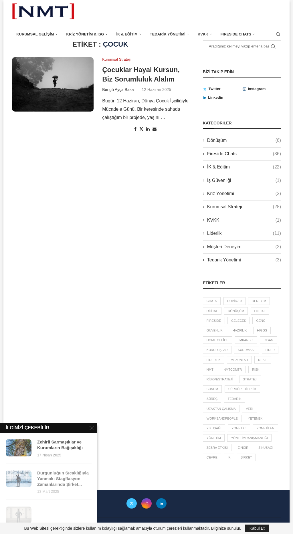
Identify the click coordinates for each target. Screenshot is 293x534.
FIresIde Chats (236, 34)
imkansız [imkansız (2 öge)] (246, 340)
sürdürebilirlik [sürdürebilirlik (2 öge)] (242, 389)
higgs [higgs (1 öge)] (262, 330)
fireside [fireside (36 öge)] (214, 320)
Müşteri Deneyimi (244, 247)
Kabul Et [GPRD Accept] (257, 528)
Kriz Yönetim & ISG (85, 34)
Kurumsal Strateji (244, 207)
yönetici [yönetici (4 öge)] (238, 428)
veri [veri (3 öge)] (249, 408)
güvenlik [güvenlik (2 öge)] (215, 330)
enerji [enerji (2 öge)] (260, 311)
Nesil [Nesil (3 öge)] (262, 360)
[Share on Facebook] (135, 129)
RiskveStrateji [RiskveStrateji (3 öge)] (220, 379)
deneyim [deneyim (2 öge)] (259, 301)
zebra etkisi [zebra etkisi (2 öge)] (217, 447)
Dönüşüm (244, 140)
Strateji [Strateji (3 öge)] (250, 379)
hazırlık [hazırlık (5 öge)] (240, 330)
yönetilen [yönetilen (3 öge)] (265, 428)
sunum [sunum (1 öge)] (212, 389)
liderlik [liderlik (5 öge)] (214, 360)
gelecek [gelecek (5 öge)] (238, 320)
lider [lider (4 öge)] (270, 350)
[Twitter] (222, 89)
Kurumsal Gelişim (35, 34)
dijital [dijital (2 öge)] (212, 311)
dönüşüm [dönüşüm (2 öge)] (236, 311)
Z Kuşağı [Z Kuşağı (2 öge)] (265, 447)
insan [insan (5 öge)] (268, 340)
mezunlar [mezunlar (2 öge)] (239, 360)
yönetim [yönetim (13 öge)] (214, 438)
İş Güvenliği (244, 180)
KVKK (203, 34)
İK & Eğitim (126, 34)
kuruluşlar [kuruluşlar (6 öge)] (217, 350)
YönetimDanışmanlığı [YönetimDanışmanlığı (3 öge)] (249, 438)
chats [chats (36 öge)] (212, 301)
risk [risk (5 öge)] (256, 369)
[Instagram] (262, 89)
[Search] (278, 34)
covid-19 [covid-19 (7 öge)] (234, 301)
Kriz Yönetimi (244, 193)
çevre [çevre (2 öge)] (212, 457)
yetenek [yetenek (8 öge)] (255, 418)
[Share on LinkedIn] (148, 129)
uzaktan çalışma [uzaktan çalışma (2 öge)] (221, 408)
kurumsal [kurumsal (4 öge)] (246, 350)
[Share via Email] (155, 129)
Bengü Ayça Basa (118, 89)
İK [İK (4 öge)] (228, 457)
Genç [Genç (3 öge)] (260, 320)
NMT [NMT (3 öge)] (210, 369)
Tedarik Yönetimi (167, 34)
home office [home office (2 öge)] (217, 340)
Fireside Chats (244, 154)
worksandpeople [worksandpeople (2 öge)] (222, 418)
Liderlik (244, 233)
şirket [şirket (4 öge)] (246, 457)
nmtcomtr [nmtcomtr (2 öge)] (232, 369)
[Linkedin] (222, 97)
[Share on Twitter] (141, 128)
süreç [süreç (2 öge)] (212, 398)
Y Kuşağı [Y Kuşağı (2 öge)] (214, 428)
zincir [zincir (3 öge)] (243, 447)
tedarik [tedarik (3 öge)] (234, 398)
